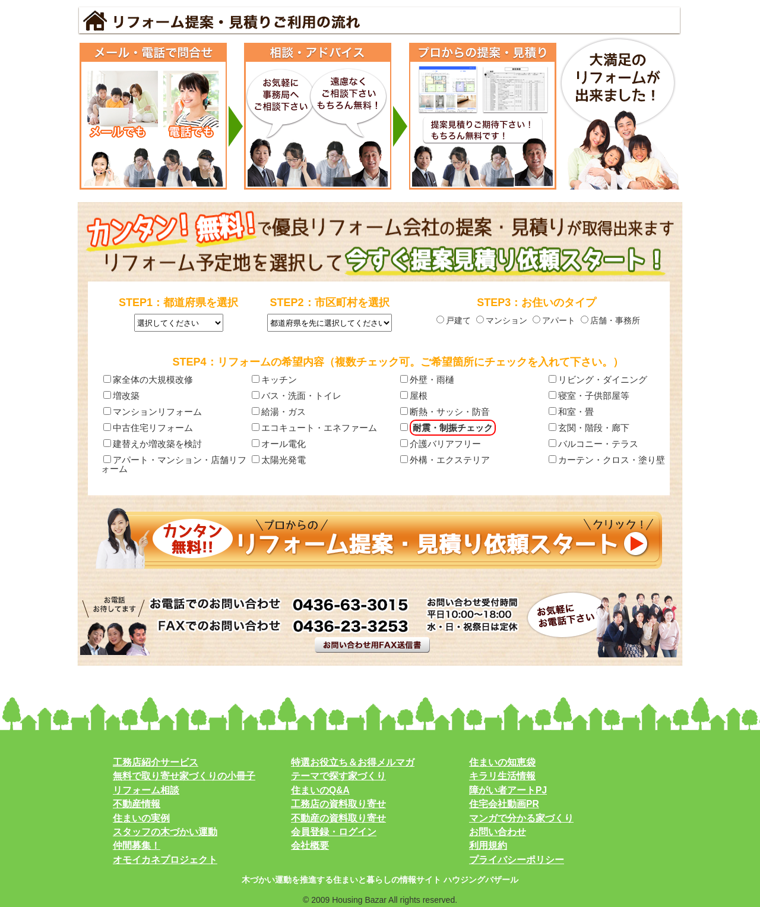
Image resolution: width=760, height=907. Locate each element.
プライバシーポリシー (516, 860)
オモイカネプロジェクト (165, 860)
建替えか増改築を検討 (152, 444)
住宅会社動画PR (504, 804)
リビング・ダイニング (598, 379)
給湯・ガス (279, 412)
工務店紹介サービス (155, 762)
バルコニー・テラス (593, 444)
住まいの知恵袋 (502, 762)
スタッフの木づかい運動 (165, 832)
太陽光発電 (279, 460)
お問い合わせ (497, 832)
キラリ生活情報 (502, 776)
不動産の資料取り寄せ (338, 818)
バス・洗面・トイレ (296, 395)
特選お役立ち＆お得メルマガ (352, 762)
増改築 (121, 395)
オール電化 (279, 444)
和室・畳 (571, 412)
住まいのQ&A (320, 790)
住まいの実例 (141, 818)
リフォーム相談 (146, 790)
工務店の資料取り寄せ (338, 804)
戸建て (453, 320)
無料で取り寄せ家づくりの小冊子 (184, 776)
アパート (554, 320)
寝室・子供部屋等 (589, 395)
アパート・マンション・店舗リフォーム (173, 464)
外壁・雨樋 (427, 379)
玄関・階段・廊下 (589, 428)
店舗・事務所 (610, 320)
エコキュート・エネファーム (314, 428)
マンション (501, 320)
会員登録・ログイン (333, 832)
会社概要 (310, 845)
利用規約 (488, 845)
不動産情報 (136, 804)
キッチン (274, 379)
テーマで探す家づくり (338, 776)
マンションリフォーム (152, 412)
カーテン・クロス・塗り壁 (607, 460)
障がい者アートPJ (508, 790)
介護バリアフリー (440, 444)
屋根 (414, 395)
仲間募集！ (136, 845)
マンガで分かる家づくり (521, 818)
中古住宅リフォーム (148, 428)
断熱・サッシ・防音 (445, 412)
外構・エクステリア (445, 460)
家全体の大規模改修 (148, 379)
